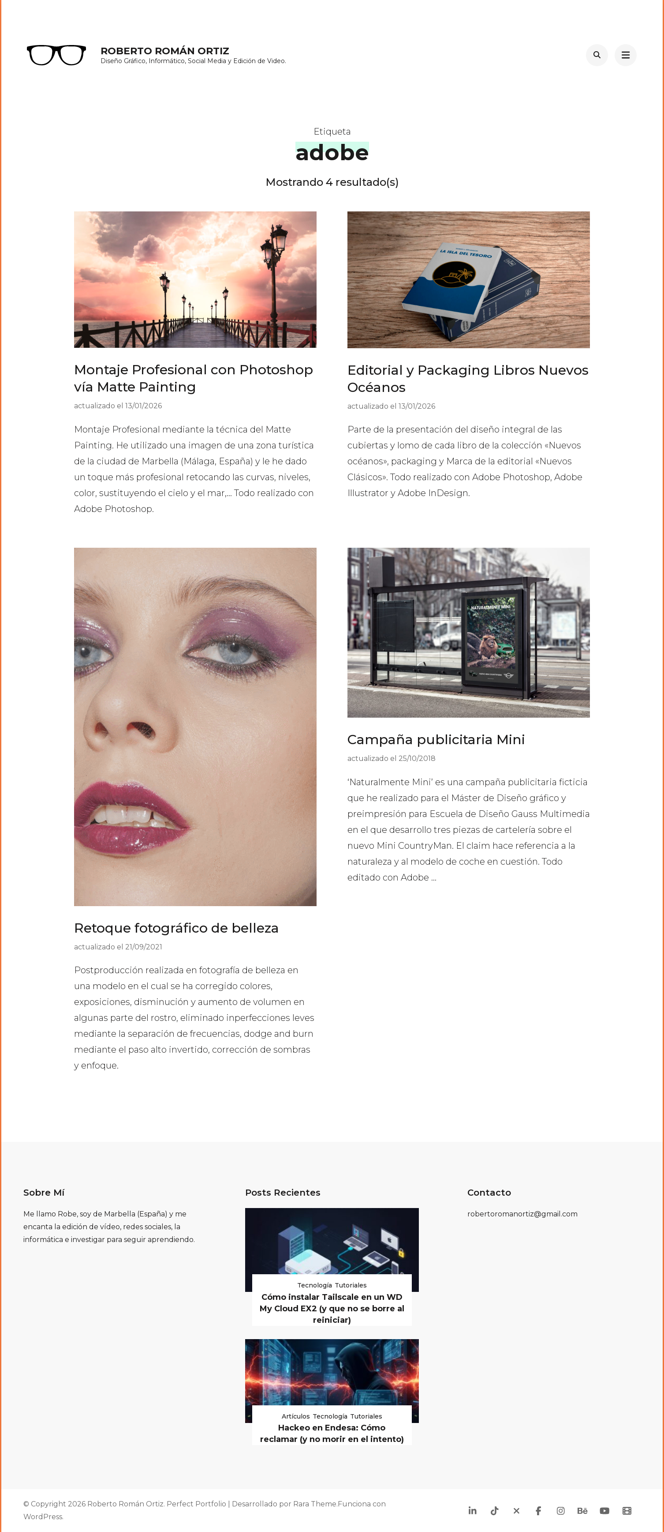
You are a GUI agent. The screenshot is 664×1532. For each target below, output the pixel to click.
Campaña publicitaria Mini (436, 739)
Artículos (296, 1416)
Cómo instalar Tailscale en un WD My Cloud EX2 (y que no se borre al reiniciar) (332, 1308)
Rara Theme (314, 1504)
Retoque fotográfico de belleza (176, 928)
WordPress (42, 1517)
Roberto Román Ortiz (165, 51)
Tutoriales (351, 1285)
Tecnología (314, 1285)
